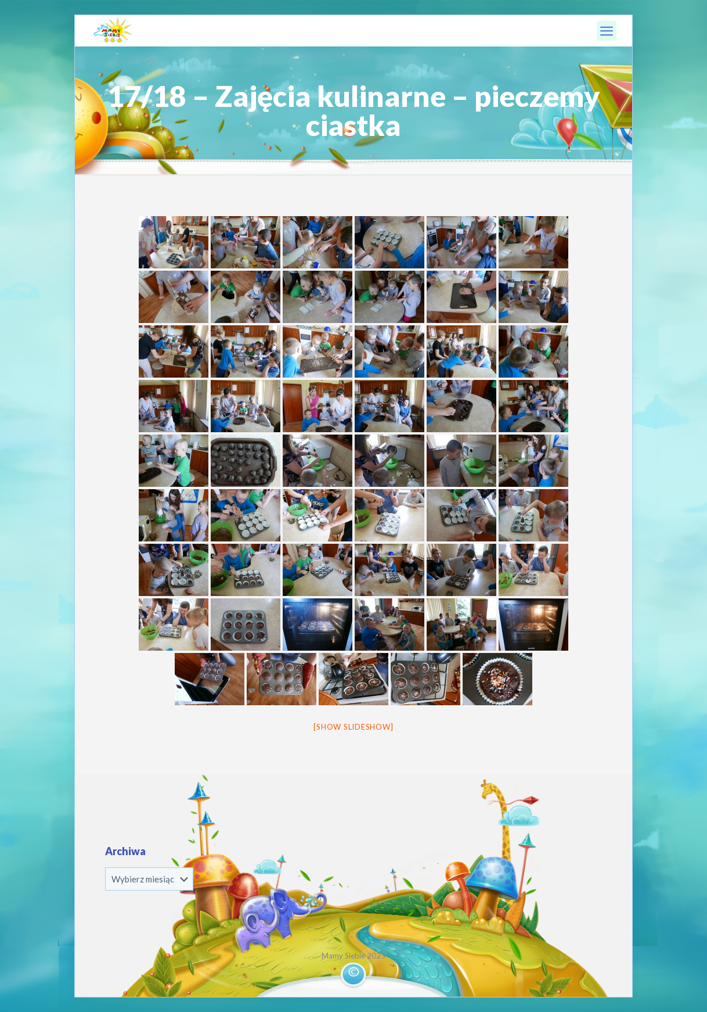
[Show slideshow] (353, 726)
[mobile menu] (606, 31)
